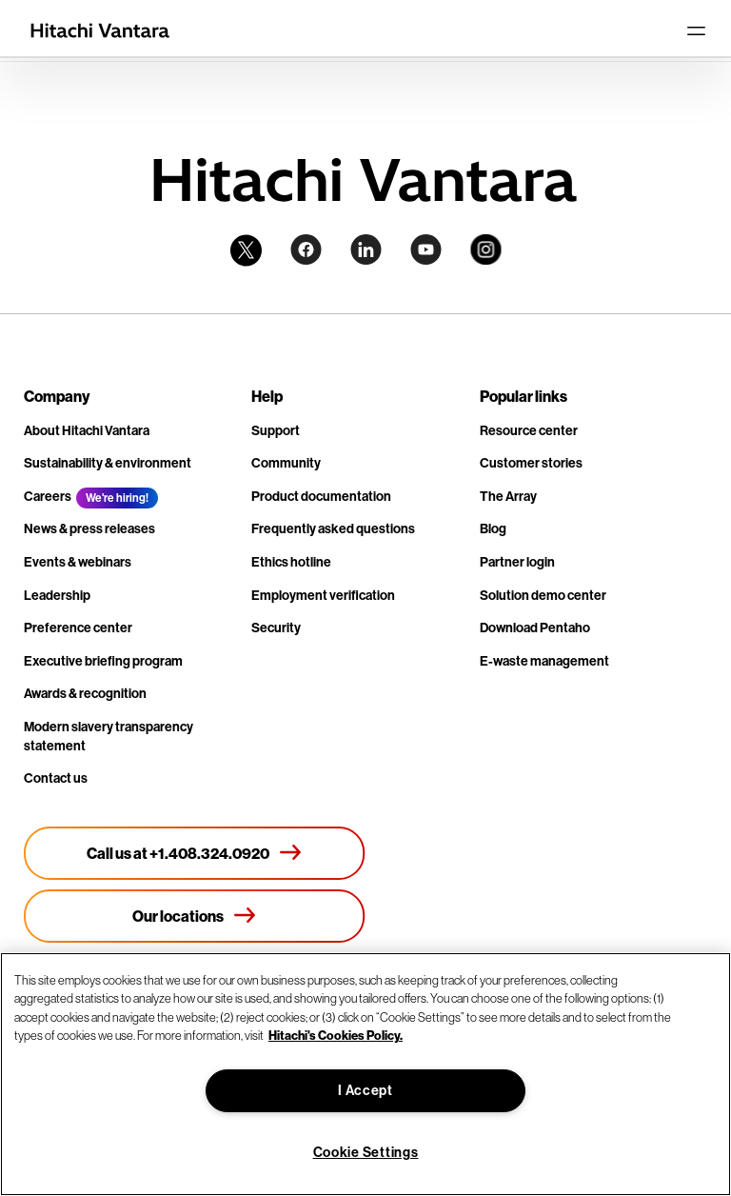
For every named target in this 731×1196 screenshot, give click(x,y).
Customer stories (531, 462)
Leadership (57, 595)
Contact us (56, 778)
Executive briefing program (103, 660)
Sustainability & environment (107, 462)
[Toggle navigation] (696, 30)
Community (286, 462)
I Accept (365, 1090)
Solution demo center (543, 595)
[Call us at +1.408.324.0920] (195, 853)
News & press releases (89, 528)
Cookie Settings (366, 1152)
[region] (365, 1074)
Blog (493, 528)
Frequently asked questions (333, 528)
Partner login (517, 561)
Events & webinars (77, 561)
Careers (47, 496)
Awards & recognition (85, 693)
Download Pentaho (535, 627)
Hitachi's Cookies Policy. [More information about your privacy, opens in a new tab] (335, 1035)
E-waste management (544, 660)
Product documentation (321, 496)
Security (276, 627)
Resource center (529, 430)
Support (275, 430)
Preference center (78, 627)
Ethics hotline (291, 561)
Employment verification (323, 595)
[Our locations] (195, 916)
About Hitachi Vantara (86, 430)
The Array (508, 496)
